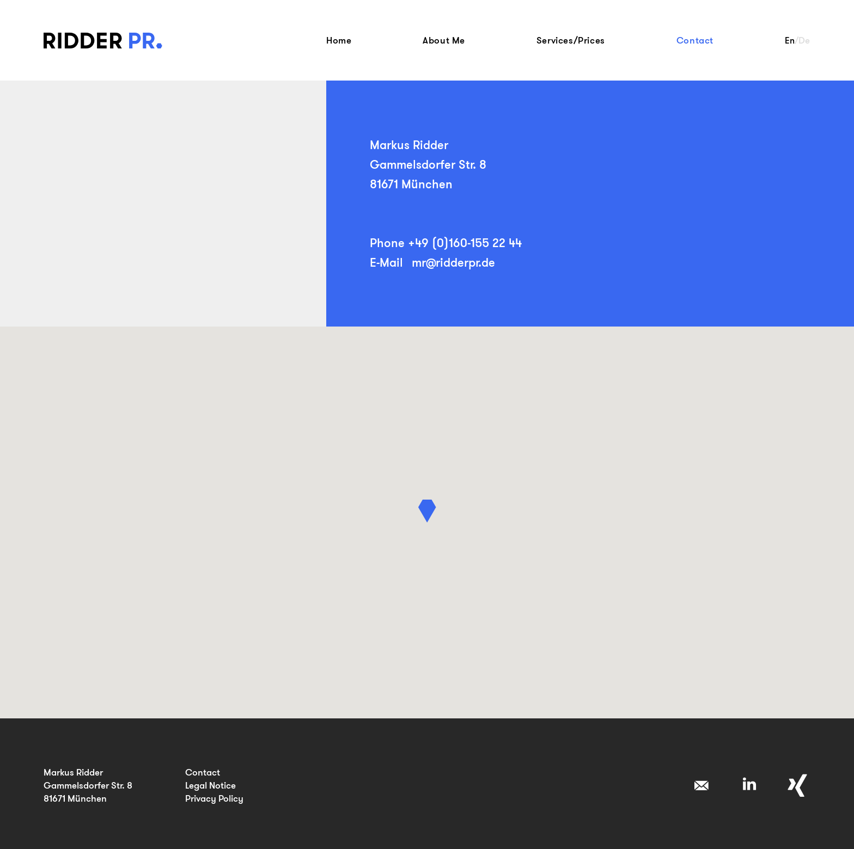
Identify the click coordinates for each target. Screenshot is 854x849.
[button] (427, 511)
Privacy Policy (214, 798)
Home (338, 40)
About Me (444, 40)
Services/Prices (570, 40)
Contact (694, 40)
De (804, 40)
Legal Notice (210, 785)
